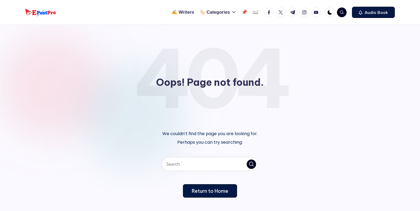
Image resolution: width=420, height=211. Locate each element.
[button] (373, 12)
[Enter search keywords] (210, 164)
